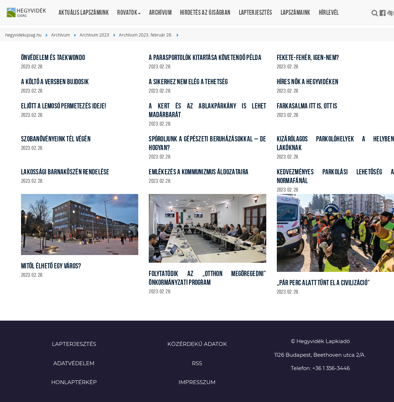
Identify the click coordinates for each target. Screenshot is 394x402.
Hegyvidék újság (29, 13)
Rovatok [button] (129, 12)
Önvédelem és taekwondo (53, 57)
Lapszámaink (295, 12)
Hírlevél (329, 12)
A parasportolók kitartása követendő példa (205, 57)
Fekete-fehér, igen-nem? (308, 57)
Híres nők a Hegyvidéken (307, 82)
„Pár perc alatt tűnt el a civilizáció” (323, 283)
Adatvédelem (73, 363)
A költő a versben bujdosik (55, 82)
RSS (197, 363)
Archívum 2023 (94, 35)
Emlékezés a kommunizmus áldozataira (198, 172)
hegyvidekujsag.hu (23, 35)
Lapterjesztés (255, 12)
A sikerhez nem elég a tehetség (188, 82)
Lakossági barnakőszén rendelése (65, 172)
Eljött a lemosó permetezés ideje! (63, 106)
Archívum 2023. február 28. (145, 35)
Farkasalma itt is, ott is (307, 106)
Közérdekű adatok (197, 344)
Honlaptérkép (74, 382)
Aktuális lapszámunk (84, 12)
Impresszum (197, 382)
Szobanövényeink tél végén (56, 139)
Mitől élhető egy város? (51, 266)
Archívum (160, 12)
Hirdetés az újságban (205, 12)
